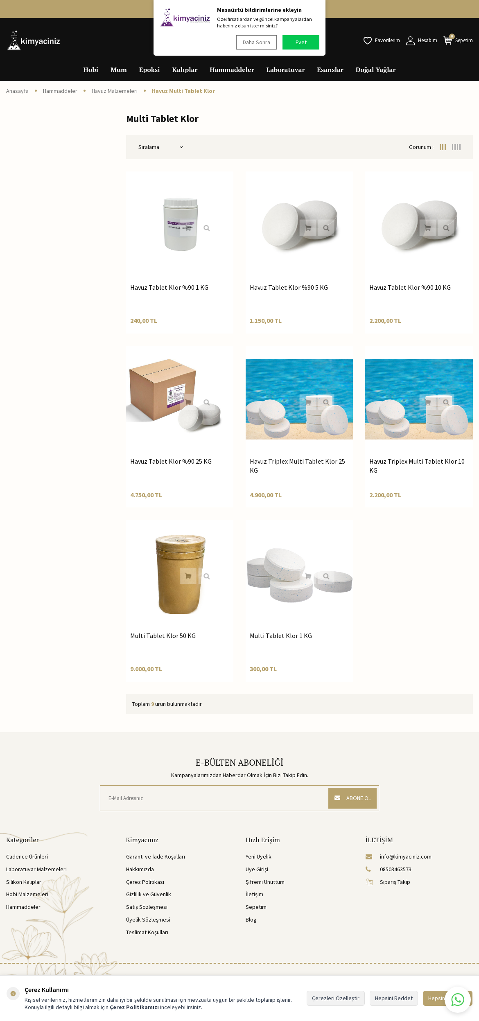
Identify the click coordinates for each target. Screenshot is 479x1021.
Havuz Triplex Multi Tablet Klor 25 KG (297, 465)
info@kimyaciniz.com (399, 856)
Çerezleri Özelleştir (335, 998)
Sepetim (256, 907)
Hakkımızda (140, 869)
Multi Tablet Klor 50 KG (163, 635)
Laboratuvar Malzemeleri (36, 869)
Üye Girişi (257, 869)
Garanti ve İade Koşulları (155, 856)
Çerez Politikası (145, 882)
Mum (119, 69)
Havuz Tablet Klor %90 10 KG (410, 287)
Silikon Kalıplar (23, 882)
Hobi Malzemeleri (27, 894)
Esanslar (330, 69)
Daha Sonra (256, 42)
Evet (301, 42)
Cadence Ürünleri (27, 856)
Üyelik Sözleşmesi (148, 919)
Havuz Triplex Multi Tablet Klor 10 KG (417, 465)
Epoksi (149, 69)
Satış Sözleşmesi (146, 907)
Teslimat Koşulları (147, 932)
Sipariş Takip (388, 882)
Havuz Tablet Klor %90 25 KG (171, 461)
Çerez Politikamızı (134, 1007)
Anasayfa (17, 91)
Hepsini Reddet (394, 998)
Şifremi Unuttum (265, 882)
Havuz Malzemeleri (115, 91)
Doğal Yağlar (376, 69)
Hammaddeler (232, 69)
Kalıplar (185, 69)
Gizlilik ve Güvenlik (148, 894)
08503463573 (388, 869)
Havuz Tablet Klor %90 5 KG (289, 287)
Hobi (91, 69)
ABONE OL (352, 798)
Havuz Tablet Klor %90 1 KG (169, 287)
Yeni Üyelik (258, 856)
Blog (251, 919)
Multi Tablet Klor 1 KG (281, 635)
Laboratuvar (286, 69)
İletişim (254, 894)
